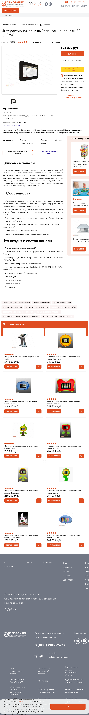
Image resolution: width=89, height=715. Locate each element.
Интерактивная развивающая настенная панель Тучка (20, 402)
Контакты (47, 562)
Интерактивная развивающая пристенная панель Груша (21, 447)
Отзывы (28, 562)
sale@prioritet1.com (74, 5)
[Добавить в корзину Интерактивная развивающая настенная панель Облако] (81, 545)
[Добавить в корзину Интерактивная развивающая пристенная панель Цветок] (81, 500)
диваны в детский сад (62, 303)
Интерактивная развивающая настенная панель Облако (63, 536)
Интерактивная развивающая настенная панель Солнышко (63, 358)
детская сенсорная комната (37, 307)
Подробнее (79, 171)
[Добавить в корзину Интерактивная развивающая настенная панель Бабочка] (81, 411)
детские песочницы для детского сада (57, 316)
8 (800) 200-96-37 (74, 2)
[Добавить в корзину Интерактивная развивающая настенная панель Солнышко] (81, 367)
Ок (68, 706)
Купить (72, 54)
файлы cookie (24, 701)
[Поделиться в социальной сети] (47, 41)
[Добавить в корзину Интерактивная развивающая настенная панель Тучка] (38, 411)
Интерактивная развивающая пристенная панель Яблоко (64, 447)
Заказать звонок (10, 10)
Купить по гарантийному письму (72, 69)
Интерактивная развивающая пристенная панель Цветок (64, 491)
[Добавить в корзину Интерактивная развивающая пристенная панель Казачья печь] (38, 545)
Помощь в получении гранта (49, 152)
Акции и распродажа (21, 16)
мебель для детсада (42, 303)
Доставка (68, 579)
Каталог (8, 16)
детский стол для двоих (12, 307)
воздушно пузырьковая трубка (64, 307)
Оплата (67, 575)
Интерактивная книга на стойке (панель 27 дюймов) (21, 358)
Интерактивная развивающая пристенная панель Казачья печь (21, 536)
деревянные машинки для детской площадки (20, 316)
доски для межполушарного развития (18, 312)
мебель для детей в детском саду (16, 303)
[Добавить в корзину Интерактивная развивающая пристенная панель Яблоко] (81, 456)
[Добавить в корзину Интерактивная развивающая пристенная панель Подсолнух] (38, 500)
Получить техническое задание (17, 152)
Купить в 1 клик (72, 60)
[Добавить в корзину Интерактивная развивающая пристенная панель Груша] (38, 456)
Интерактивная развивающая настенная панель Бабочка (63, 402)
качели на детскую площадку (48, 312)
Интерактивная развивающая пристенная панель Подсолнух (21, 491)
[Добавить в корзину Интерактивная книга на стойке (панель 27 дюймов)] (38, 367)
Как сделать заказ (67, 567)
